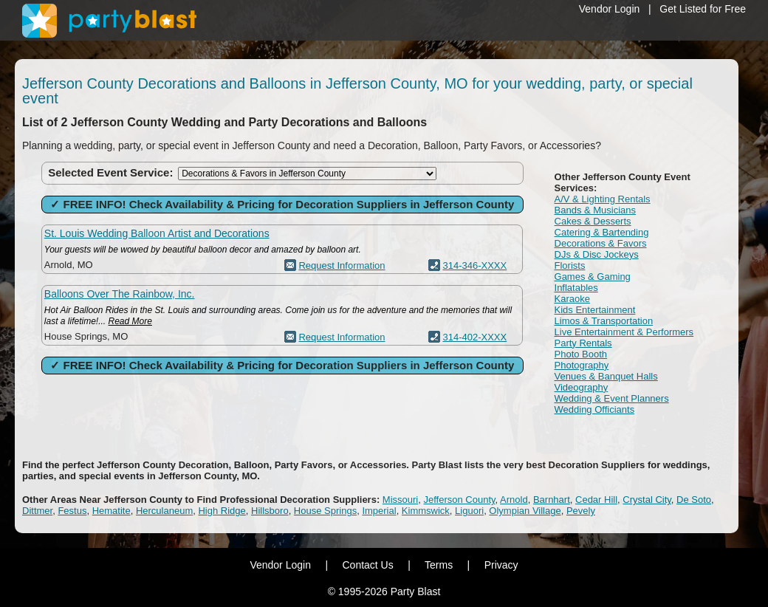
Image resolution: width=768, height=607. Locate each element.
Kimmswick (426, 510)
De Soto (693, 499)
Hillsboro (270, 510)
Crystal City (647, 499)
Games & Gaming (593, 276)
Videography (581, 387)
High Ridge (221, 510)
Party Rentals (583, 343)
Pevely (580, 510)
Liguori (469, 510)
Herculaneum (164, 510)
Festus (72, 510)
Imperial (379, 510)
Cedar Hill (596, 499)
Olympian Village (524, 510)
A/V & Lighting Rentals (603, 199)
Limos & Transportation (604, 320)
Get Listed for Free (702, 9)
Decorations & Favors (601, 243)
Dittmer (37, 510)
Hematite (111, 510)
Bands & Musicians (596, 210)
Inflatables (576, 287)
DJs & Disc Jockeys (597, 254)
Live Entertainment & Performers (624, 331)
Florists (570, 265)
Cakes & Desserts (593, 221)
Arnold (514, 499)
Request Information (341, 265)
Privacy (501, 565)
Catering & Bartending (602, 232)
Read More (130, 321)
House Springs (325, 510)
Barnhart (551, 499)
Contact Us (367, 565)
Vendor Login (609, 9)
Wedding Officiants (595, 409)
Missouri (400, 499)
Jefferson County (460, 499)
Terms (439, 565)
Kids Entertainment (595, 309)
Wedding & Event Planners (612, 398)
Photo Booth (581, 354)
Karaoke (572, 298)
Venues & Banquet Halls (606, 376)
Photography (582, 365)
